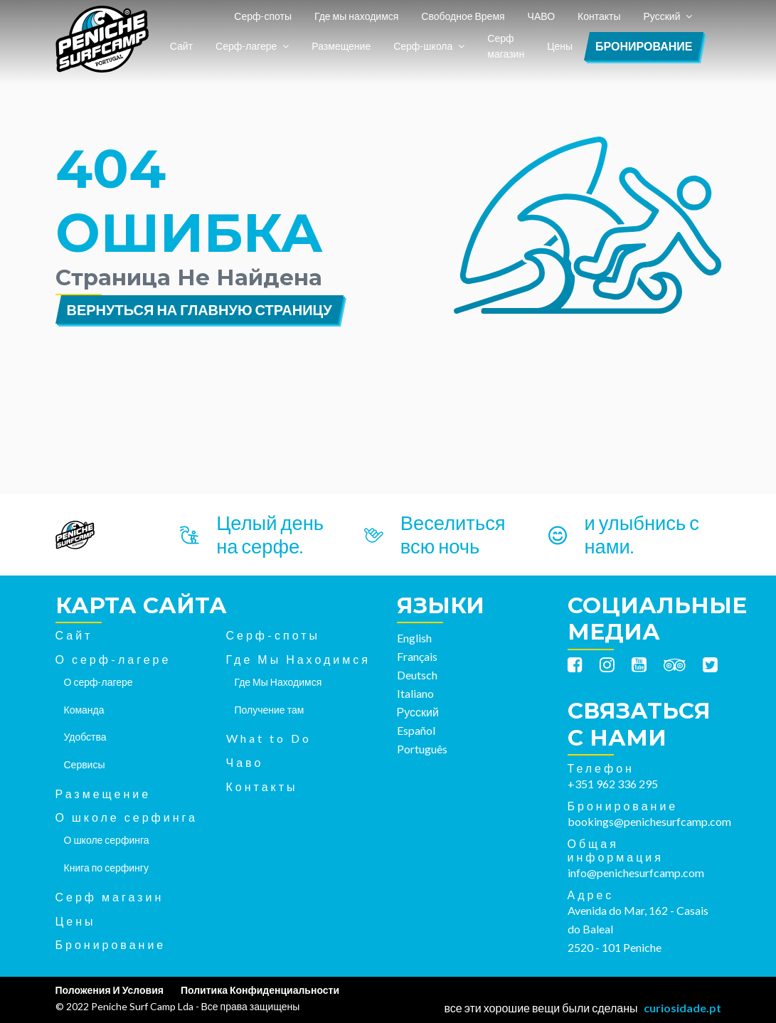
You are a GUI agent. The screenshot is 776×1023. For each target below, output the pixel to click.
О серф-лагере (113, 659)
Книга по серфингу (106, 868)
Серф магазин (505, 46)
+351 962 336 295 (613, 783)
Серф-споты (263, 16)
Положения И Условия (109, 990)
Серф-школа (422, 46)
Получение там (269, 710)
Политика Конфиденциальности (260, 990)
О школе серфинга (126, 817)
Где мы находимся (356, 16)
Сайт (181, 46)
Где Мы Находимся (298, 659)
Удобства (85, 737)
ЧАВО (541, 16)
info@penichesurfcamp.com (636, 872)
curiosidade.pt (682, 1007)
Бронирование (643, 46)
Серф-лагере (246, 46)
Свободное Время (462, 16)
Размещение (341, 46)
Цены (560, 46)
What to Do (269, 738)
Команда (84, 710)
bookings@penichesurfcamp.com (649, 821)
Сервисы (84, 764)
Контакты (599, 16)
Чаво (245, 762)
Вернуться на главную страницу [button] (199, 309)
